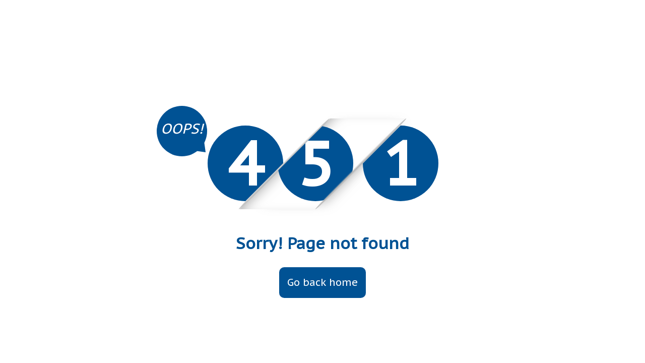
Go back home (322, 282)
